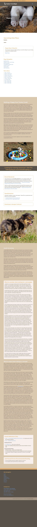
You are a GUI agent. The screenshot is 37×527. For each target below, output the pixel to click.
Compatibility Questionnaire (8, 64)
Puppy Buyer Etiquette (11, 48)
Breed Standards (6, 63)
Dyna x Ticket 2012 (7, 77)
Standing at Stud (6, 478)
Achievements (6, 477)
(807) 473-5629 (14, 0)
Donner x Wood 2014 (8, 73)
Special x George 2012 (8, 76)
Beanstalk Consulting (30, 498)
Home (5, 473)
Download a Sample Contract (13, 204)
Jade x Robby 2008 (7, 81)
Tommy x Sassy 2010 (8, 78)
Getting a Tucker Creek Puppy (9, 62)
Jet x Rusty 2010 (7, 79)
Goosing (5, 481)
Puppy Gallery (6, 66)
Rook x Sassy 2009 (7, 80)
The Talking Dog (8, 444)
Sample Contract (6, 65)
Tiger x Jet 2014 (7, 72)
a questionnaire (20, 386)
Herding (5, 479)
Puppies (5, 476)
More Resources (6, 67)
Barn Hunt (5, 480)
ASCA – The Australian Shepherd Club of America (14, 438)
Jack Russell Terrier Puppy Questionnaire (12, 199)
